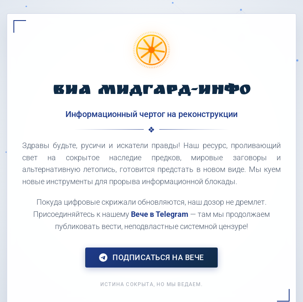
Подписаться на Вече (151, 257)
